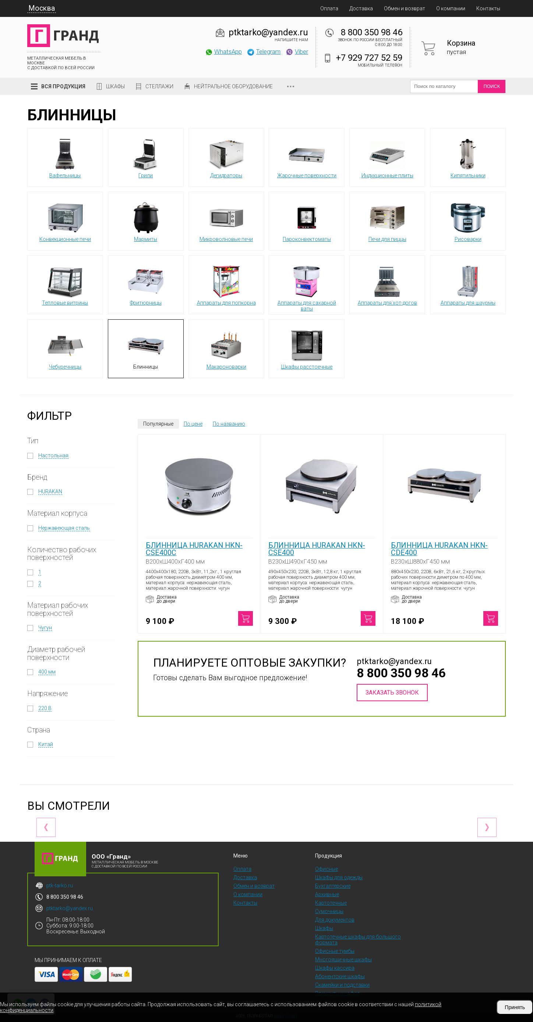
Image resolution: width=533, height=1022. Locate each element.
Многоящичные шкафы (343, 959)
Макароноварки (226, 348)
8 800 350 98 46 (371, 32)
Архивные (327, 894)
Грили (145, 157)
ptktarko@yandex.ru (268, 32)
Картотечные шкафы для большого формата (358, 939)
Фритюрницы (145, 284)
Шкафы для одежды (339, 877)
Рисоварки (467, 220)
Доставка (361, 8)
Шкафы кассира (334, 968)
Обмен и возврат (404, 8)
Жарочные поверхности (306, 157)
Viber (296, 51)
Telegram (263, 51)
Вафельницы (65, 157)
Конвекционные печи (65, 220)
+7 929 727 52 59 (369, 58)
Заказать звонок (392, 692)
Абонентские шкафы (340, 976)
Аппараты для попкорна (226, 284)
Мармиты (145, 220)
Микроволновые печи (226, 220)
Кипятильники (467, 157)
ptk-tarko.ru (59, 885)
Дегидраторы (226, 157)
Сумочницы (329, 911)
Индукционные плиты (387, 157)
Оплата (329, 8)
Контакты (488, 8)
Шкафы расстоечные (306, 348)
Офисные (326, 869)
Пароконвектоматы (307, 220)
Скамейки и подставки (342, 985)
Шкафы (115, 86)
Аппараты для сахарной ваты (307, 287)
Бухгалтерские (332, 886)
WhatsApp (223, 51)
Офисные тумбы (334, 951)
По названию (229, 424)
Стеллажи (159, 86)
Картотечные (331, 903)
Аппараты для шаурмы (468, 284)
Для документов (334, 920)
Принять (515, 1007)
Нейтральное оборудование (233, 86)
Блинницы (145, 348)
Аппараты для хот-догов (387, 284)
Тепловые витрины (65, 284)
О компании (450, 8)
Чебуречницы (65, 348)
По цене (193, 424)
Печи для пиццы (387, 220)
